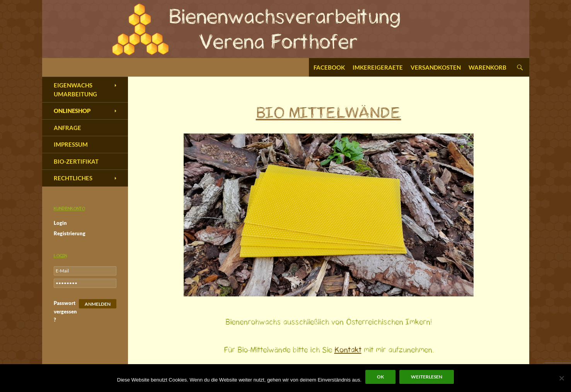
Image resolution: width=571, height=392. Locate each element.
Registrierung (69, 233)
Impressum (71, 144)
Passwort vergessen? (65, 311)
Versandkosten (436, 67)
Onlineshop (72, 110)
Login (60, 223)
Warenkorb (487, 67)
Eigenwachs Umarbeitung (75, 90)
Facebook (329, 67)
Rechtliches (73, 178)
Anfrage (67, 127)
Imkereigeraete (378, 67)
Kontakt (347, 350)
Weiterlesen (426, 377)
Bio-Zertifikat (76, 161)
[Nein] (561, 378)
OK (380, 377)
